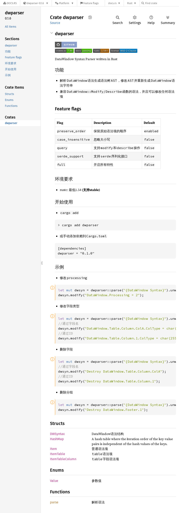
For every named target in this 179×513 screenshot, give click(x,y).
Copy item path (90, 17)
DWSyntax (57, 434)
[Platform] (64, 3)
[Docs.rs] (10, 3)
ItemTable (57, 454)
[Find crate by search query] (162, 3)
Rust (129, 3)
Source (55, 23)
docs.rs (112, 3)
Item (53, 449)
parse (54, 502)
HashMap (57, 439)
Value (54, 481)
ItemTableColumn (63, 459)
